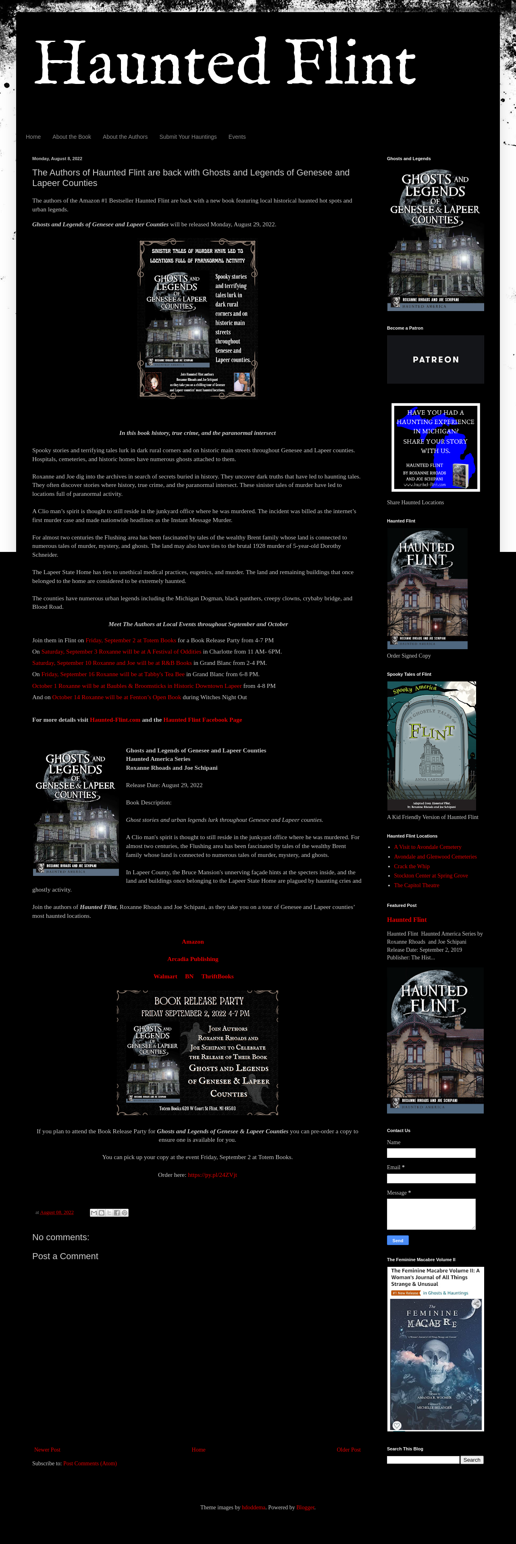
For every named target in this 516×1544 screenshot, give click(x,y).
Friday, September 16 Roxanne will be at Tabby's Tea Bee (113, 674)
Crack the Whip (412, 866)
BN (189, 976)
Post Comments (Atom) (90, 1463)
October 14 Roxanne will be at (90, 697)
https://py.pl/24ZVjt (212, 1174)
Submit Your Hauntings (187, 137)
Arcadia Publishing (192, 958)
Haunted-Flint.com (115, 719)
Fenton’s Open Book (155, 697)
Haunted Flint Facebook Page (203, 719)
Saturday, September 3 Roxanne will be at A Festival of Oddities (122, 651)
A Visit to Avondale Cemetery (428, 847)
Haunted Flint (224, 66)
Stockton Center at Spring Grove (431, 876)
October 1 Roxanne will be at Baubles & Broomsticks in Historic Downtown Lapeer (137, 685)
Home (33, 137)
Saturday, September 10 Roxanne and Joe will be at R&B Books (112, 662)
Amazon (193, 941)
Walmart (165, 976)
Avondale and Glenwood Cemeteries (435, 857)
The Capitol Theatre (416, 885)
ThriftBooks (217, 976)
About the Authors (125, 137)
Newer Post (47, 1450)
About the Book (71, 137)
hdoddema (253, 1507)
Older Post (349, 1450)
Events (237, 137)
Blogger (305, 1507)
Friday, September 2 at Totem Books (130, 640)
